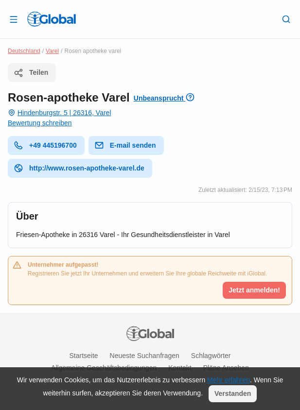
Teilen (31, 73)
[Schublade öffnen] (13, 19)
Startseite (83, 355)
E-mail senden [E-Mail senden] (125, 145)
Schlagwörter (211, 355)
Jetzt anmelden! (254, 290)
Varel (52, 51)
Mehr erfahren (228, 380)
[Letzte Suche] (286, 19)
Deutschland (24, 51)
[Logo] (51, 19)
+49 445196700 (45, 145)
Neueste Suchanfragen (144, 355)
